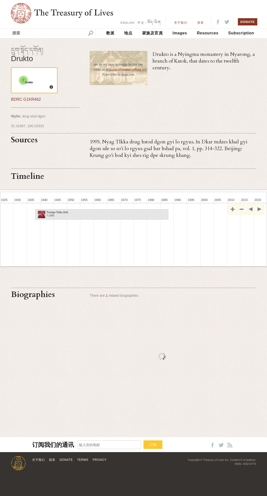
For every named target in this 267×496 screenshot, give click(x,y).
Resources (207, 33)
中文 (140, 22)
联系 (52, 460)
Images (180, 33)
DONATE (247, 22)
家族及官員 (152, 33)
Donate (66, 460)
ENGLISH (127, 22)
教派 (110, 33)
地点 (128, 33)
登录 (200, 22)
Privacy (100, 460)
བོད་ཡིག (154, 22)
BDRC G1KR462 (26, 99)
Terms (82, 460)
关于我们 (180, 22)
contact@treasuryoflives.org (127, 69)
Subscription (241, 33)
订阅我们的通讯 (53, 445)
